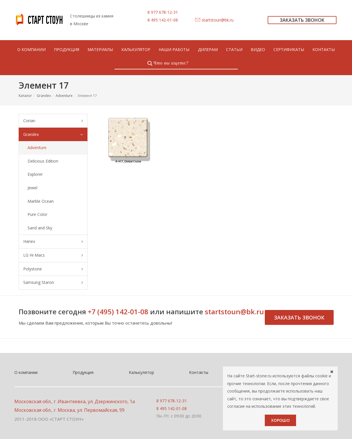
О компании (26, 372)
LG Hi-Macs (53, 255)
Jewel (32, 187)
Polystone (53, 269)
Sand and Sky (40, 228)
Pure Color (37, 214)
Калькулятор (141, 372)
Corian (53, 121)
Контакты (198, 372)
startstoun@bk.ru (218, 20)
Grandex (44, 95)
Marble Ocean (41, 201)
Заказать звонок (299, 317)
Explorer (35, 174)
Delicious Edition (43, 161)
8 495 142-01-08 (162, 20)
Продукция (83, 372)
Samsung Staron (53, 282)
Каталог (25, 95)
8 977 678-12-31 (162, 12)
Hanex (53, 241)
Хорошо (280, 420)
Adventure (64, 95)
